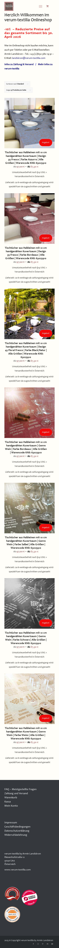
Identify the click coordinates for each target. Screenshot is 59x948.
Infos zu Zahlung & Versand (19, 64)
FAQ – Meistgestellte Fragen (20, 789)
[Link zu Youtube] (52, 944)
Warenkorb (10, 797)
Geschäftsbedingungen (17, 826)
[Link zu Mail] (47, 944)
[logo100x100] (24, 6)
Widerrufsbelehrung (15, 834)
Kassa (7, 801)
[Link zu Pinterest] (42, 944)
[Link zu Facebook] (33, 944)
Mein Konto (11, 805)
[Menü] (40, 6)
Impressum (10, 822)
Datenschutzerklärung (16, 830)
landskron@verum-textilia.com (28, 58)
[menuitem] (41, 6)
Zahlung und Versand (16, 793)
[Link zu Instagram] (38, 944)
